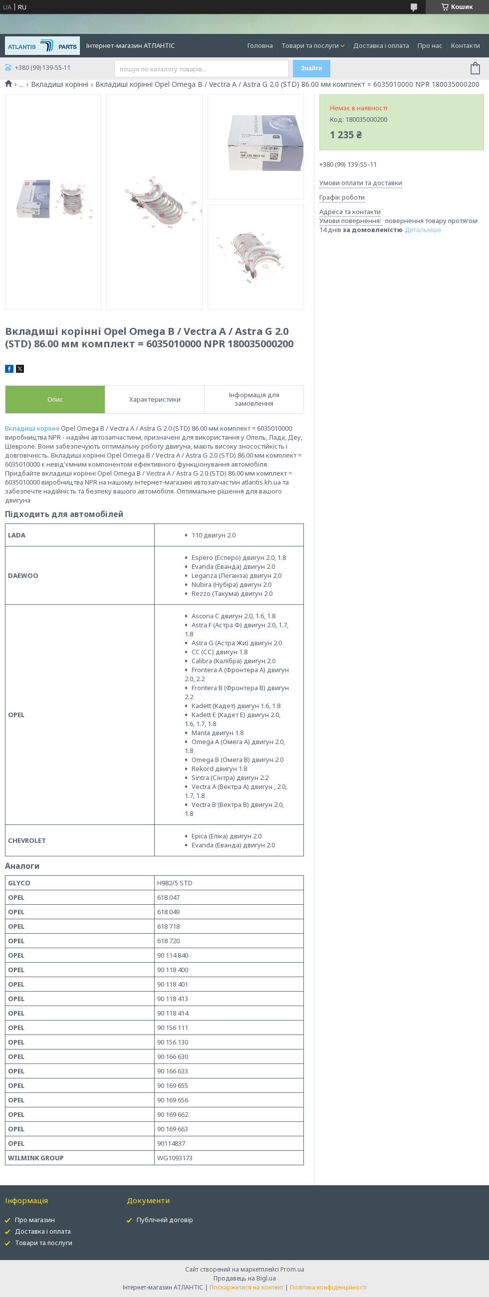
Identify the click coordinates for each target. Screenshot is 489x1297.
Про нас (430, 45)
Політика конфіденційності (328, 1287)
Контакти (465, 45)
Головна (260, 45)
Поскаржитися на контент (246, 1287)
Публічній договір (165, 1219)
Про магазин (35, 1219)
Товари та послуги (310, 45)
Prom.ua (292, 1269)
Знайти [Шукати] (311, 68)
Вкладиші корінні (59, 84)
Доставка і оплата (381, 45)
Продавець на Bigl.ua (245, 1278)
